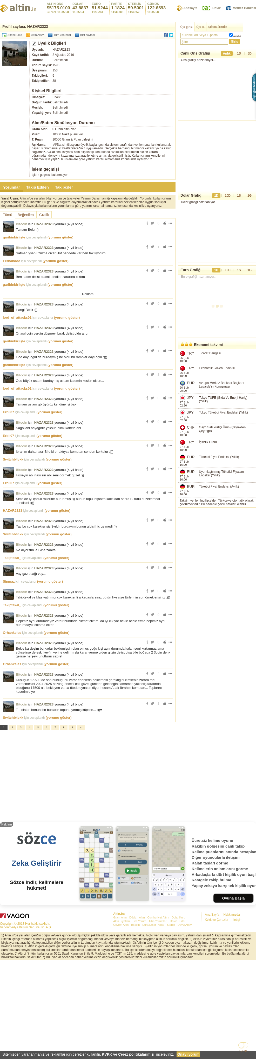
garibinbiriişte (14, 237)
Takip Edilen (37, 187)
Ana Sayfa (212, 914)
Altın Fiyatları (121, 921)
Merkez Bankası (244, 8)
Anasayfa (190, 8)
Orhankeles (12, 633)
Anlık (227, 53)
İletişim (237, 920)
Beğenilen (26, 215)
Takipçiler (64, 187)
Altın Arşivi (37, 34)
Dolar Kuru (178, 917)
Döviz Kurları (178, 921)
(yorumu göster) (60, 237)
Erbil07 (8, 412)
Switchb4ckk (13, 459)
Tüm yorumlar (62, 34)
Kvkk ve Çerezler (216, 920)
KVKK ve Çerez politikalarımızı (128, 1054)
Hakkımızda (231, 914)
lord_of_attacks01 (17, 317)
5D (250, 53)
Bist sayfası (87, 34)
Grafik (44, 215)
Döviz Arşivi (185, 924)
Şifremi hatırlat (217, 27)
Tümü (7, 215)
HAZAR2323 (43, 224)
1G (249, 195)
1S (239, 195)
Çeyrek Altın (121, 924)
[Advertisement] (128, 775)
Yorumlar (11, 187)
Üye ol (200, 27)
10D (228, 195)
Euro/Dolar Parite (153, 924)
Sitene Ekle (15, 34)
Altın (142, 917)
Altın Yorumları (158, 921)
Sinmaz (9, 581)
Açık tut (237, 36)
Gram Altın (120, 917)
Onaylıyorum (188, 1054)
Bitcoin (21, 224)
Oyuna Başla (233, 898)
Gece (243, 1051)
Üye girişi (186, 27)
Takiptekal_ (12, 558)
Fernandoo (11, 261)
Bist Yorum (139, 921)
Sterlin (171, 924)
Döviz (216, 8)
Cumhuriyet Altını (158, 917)
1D (239, 53)
